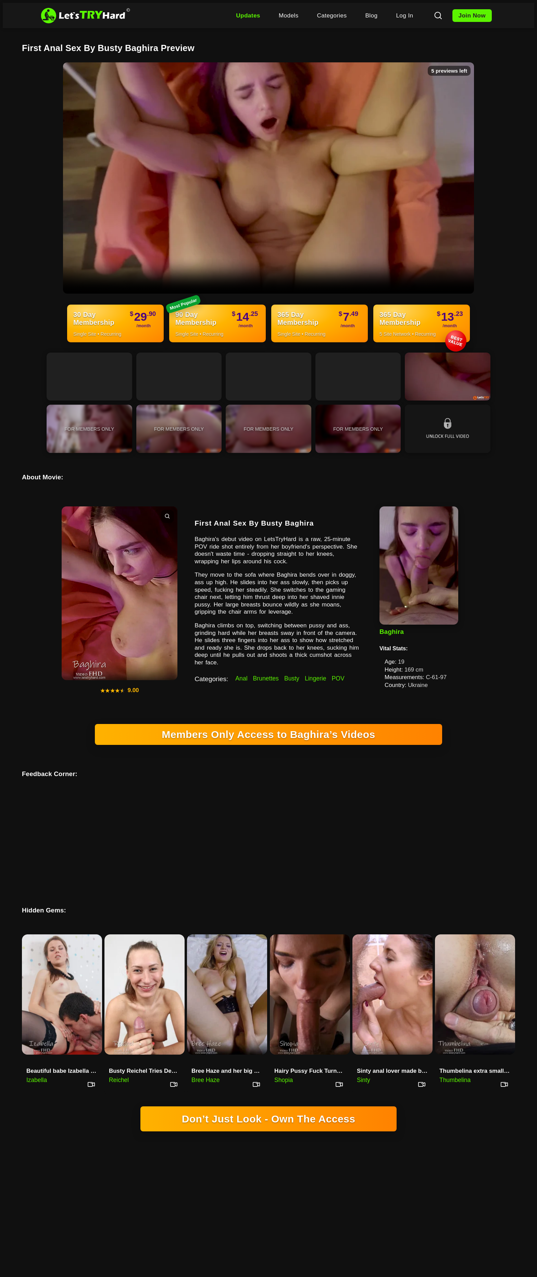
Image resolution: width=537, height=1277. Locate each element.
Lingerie (315, 678)
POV (338, 678)
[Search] (438, 15)
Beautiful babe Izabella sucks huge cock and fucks (64, 1054)
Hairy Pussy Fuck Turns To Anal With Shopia (312, 1054)
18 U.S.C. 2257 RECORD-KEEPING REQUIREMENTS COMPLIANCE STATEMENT (268, 1184)
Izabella (36, 1062)
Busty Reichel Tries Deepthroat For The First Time (147, 1054)
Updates (248, 15)
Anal (241, 678)
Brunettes (266, 678)
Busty (291, 678)
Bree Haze (205, 1062)
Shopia (283, 1062)
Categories (332, 15)
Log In (404, 15)
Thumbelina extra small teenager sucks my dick (477, 1054)
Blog (371, 15)
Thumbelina (455, 1062)
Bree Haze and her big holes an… (229, 1054)
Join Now (472, 15)
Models (289, 15)
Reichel (119, 1062)
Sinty (363, 1062)
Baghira (391, 631)
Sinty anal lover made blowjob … (395, 1054)
